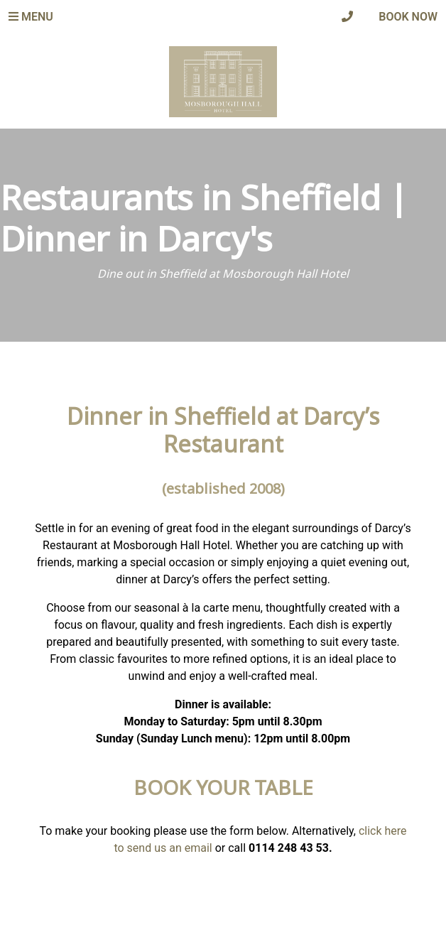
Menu (31, 16)
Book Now (408, 16)
